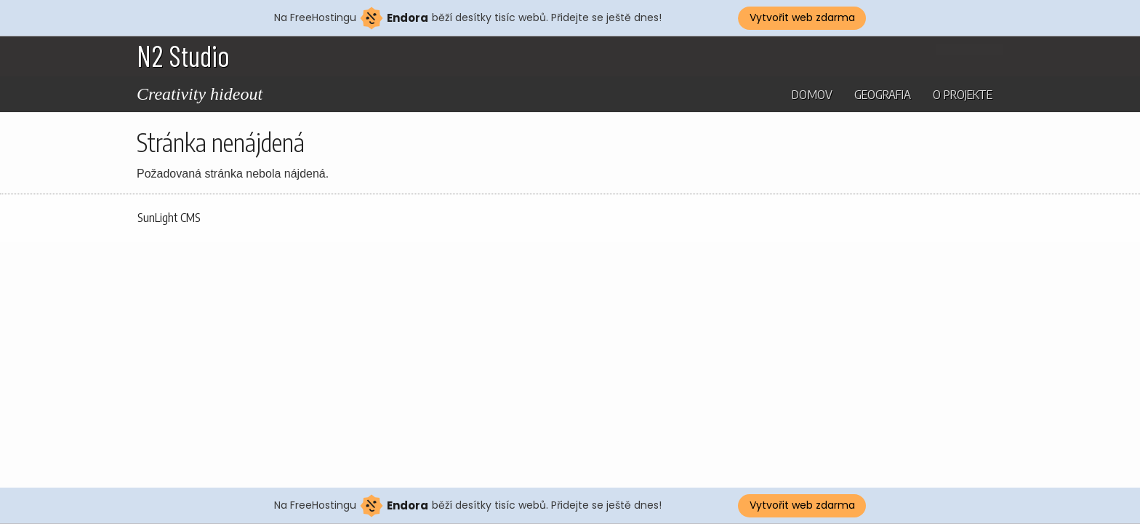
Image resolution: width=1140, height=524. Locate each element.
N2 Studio (183, 55)
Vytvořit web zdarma (802, 17)
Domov (812, 94)
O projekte (962, 94)
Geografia (882, 94)
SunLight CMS (169, 217)
